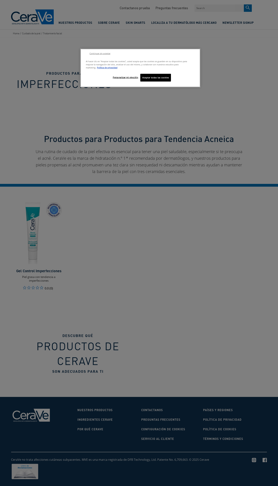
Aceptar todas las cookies (155, 77)
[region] (140, 68)
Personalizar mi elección (125, 77)
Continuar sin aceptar (100, 53)
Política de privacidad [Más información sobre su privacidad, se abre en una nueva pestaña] (107, 67)
